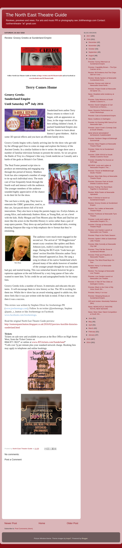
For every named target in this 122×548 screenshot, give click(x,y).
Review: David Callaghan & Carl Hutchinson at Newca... (100, 106)
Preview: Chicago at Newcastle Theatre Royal (100, 226)
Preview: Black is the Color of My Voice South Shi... (100, 288)
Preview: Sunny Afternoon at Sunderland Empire (99, 63)
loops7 (68, 538)
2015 (89, 339)
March (91, 328)
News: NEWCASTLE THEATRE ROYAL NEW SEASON (100, 308)
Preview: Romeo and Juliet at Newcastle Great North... (99, 84)
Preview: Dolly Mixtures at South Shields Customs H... (100, 101)
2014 (89, 342)
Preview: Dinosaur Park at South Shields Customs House (100, 182)
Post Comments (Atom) (24, 529)
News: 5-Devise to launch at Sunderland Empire (99, 199)
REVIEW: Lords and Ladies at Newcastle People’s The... (99, 166)
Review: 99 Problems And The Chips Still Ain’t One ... (102, 74)
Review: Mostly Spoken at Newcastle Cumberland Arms (102, 79)
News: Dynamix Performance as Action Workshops (100, 111)
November (93, 46)
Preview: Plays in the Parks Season (101, 235)
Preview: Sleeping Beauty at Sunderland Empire (99, 297)
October (92, 49)
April (91, 325)
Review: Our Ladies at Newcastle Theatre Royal (100, 209)
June (91, 318)
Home (42, 523)
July (90, 59)
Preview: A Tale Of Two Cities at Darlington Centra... (100, 283)
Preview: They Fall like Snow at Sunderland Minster (100, 250)
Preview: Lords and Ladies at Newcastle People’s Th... (99, 220)
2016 (89, 39)
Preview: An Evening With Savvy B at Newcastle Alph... (102, 123)
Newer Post (10, 523)
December (93, 42)
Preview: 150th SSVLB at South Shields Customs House (100, 156)
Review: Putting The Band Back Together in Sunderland (100, 188)
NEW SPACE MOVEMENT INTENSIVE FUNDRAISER (99, 134)
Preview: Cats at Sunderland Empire (102, 116)
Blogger (85, 538)
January (92, 335)
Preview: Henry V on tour (97, 292)
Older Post (72, 523)
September (93, 52)
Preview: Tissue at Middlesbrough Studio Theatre (101, 172)
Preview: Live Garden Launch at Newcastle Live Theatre (100, 277)
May (90, 322)
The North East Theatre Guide (36, 14)
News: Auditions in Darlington (99, 119)
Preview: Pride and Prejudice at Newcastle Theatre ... (100, 256)
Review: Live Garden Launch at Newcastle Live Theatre (100, 231)
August (91, 56)
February (92, 332)
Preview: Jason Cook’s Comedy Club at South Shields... (102, 129)
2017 (89, 36)
